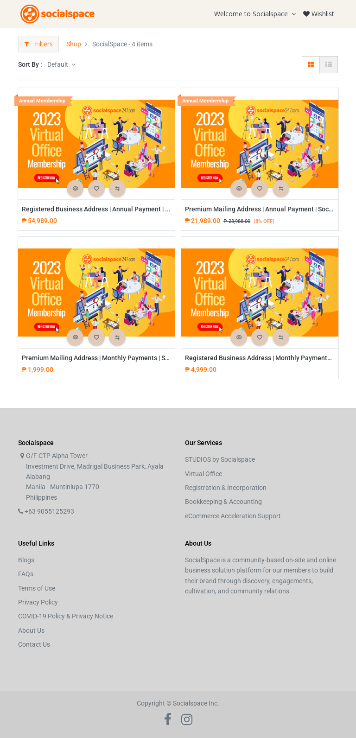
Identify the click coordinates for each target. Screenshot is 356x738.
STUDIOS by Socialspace (220, 459)
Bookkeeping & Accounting (223, 501)
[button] (75, 188)
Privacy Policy (38, 602)
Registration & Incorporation (226, 487)
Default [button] (58, 64)
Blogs (26, 560)
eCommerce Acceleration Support (233, 516)
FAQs (25, 574)
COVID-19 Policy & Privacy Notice (65, 616)
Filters (38, 43)
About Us (31, 630)
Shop (73, 44)
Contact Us (34, 644)
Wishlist (318, 13)
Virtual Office (203, 473)
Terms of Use (36, 588)
